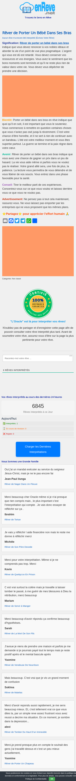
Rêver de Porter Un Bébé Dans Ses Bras (36, 32)
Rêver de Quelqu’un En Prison (20, 574)
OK (52, 779)
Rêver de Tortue (13, 519)
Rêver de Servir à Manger (17, 606)
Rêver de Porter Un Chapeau (19, 763)
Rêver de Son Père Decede (18, 547)
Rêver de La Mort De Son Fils (19, 633)
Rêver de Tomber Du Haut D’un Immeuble (26, 732)
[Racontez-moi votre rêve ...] (37, 358)
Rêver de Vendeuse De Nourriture (22, 665)
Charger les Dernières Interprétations (38, 449)
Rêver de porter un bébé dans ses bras (44, 43)
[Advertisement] (38, 96)
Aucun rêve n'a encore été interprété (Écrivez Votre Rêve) (28, 38)
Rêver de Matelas (13, 692)
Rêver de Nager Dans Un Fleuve (21, 484)
